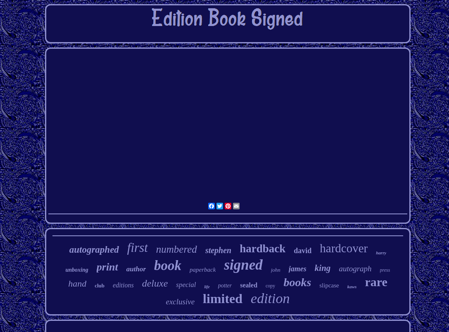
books (297, 282)
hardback (262, 248)
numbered (176, 249)
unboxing (77, 270)
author (136, 269)
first (137, 247)
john (275, 270)
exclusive (180, 301)
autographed (94, 249)
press (385, 270)
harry (381, 252)
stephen (218, 250)
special (186, 285)
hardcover (344, 248)
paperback (203, 269)
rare (376, 282)
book (167, 265)
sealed (248, 285)
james (297, 269)
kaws (352, 286)
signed (243, 265)
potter (225, 285)
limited (222, 298)
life (206, 287)
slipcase (329, 285)
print (107, 267)
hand (77, 283)
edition (270, 298)
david (302, 251)
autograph (355, 268)
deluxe (155, 283)
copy (270, 286)
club (100, 285)
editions (123, 285)
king (323, 268)
